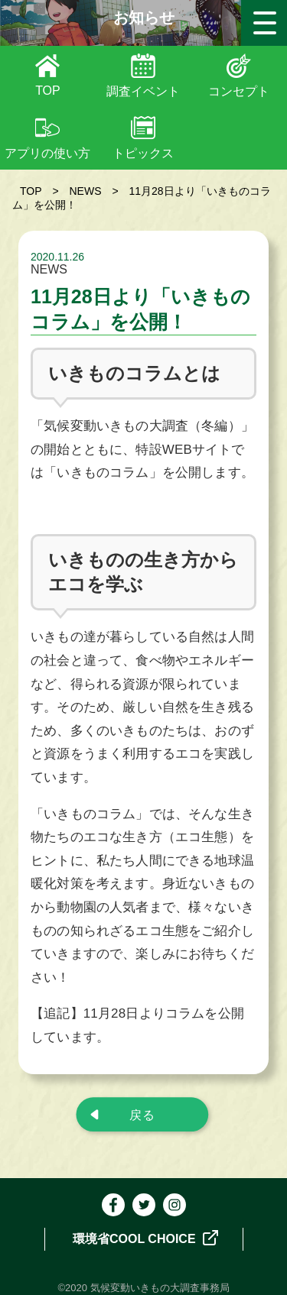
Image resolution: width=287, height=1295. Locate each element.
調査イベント (143, 91)
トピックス (143, 153)
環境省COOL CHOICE (145, 1237)
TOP (47, 90)
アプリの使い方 (47, 153)
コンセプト (238, 91)
